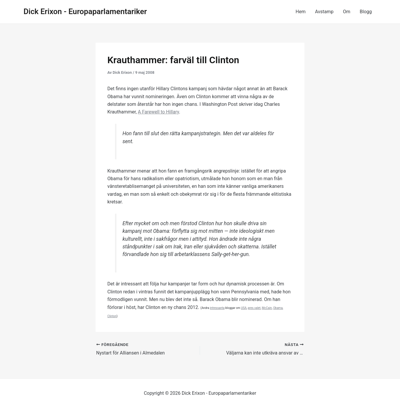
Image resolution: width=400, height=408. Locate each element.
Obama (278, 308)
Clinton (111, 316)
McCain (267, 308)
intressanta (217, 308)
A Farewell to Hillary (158, 112)
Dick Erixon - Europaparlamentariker (85, 11)
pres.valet (254, 308)
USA (243, 308)
